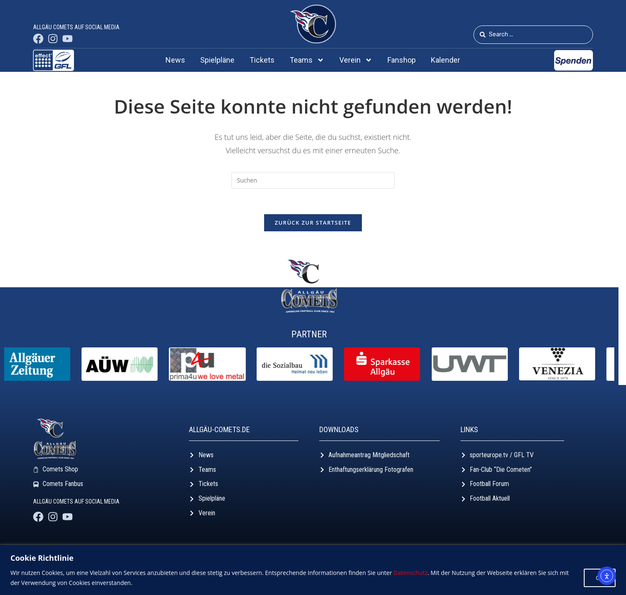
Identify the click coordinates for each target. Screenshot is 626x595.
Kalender (445, 60)
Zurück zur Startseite (313, 222)
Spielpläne (217, 60)
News (175, 60)
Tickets (262, 60)
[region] (313, 570)
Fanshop (401, 60)
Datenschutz (411, 573)
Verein (355, 60)
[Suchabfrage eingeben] (313, 180)
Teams (307, 60)
